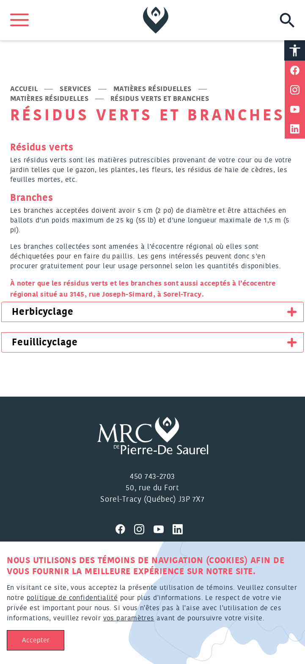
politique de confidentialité (72, 598)
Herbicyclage (43, 312)
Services (75, 89)
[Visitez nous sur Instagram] (144, 528)
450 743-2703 (152, 477)
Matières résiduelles (152, 89)
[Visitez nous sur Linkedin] (181, 528)
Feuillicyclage (45, 342)
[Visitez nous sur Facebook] (124, 528)
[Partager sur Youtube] (295, 109)
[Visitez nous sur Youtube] (163, 528)
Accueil (24, 89)
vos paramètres (128, 618)
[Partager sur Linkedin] (295, 129)
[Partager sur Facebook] (295, 70)
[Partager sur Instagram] (295, 90)
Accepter (35, 640)
